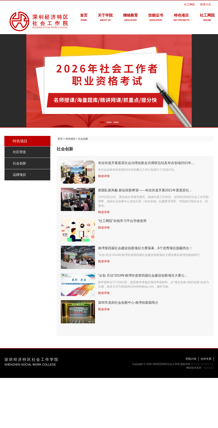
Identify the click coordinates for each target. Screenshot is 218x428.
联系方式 (205, 4)
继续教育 (130, 18)
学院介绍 (191, 358)
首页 (83, 18)
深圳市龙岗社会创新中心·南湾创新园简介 (128, 302)
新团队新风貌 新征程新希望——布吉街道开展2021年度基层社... (145, 190)
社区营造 (19, 152)
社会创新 (19, 163)
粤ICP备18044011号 (202, 364)
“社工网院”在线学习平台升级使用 (122, 221)
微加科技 (209, 367)
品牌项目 (19, 174)
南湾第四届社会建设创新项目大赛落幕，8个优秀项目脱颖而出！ (145, 248)
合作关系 (206, 358)
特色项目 (181, 18)
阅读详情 (104, 176)
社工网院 (189, 4)
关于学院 (105, 18)
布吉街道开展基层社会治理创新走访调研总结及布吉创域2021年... (146, 163)
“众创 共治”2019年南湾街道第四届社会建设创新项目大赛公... (142, 275)
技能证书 (155, 18)
